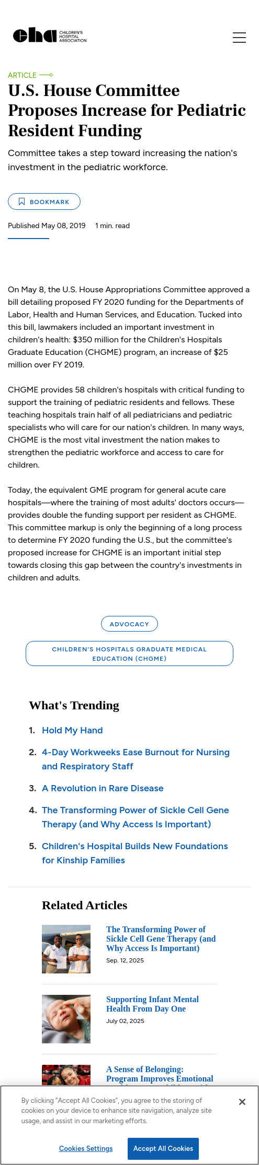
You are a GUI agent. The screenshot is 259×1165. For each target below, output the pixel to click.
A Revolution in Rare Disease (103, 788)
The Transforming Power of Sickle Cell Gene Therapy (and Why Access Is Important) (161, 939)
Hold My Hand (72, 730)
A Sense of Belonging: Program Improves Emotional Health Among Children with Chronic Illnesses (159, 1083)
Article (22, 75)
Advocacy (129, 624)
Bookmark (44, 202)
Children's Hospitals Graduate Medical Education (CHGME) (129, 654)
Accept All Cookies (163, 1148)
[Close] (242, 1101)
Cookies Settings (86, 1148)
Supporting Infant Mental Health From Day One (152, 1004)
